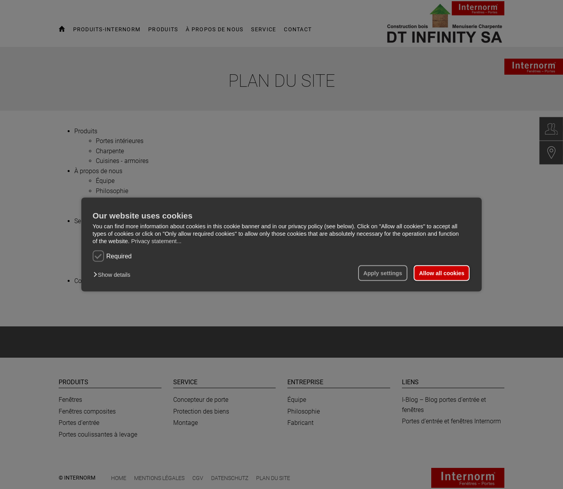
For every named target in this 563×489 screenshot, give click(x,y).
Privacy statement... (156, 241)
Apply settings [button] (382, 273)
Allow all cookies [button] (441, 273)
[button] (114, 275)
